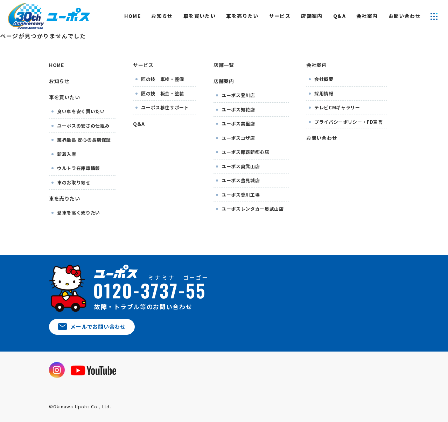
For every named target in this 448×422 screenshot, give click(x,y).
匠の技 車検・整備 (162, 79)
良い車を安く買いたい (81, 111)
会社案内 (367, 15)
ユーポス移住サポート (165, 107)
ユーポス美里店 (238, 123)
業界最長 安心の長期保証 (84, 139)
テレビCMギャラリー (337, 107)
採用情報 (324, 93)
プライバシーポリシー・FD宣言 (348, 121)
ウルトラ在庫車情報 (78, 168)
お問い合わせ (404, 15)
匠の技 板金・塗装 (162, 93)
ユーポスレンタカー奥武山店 (253, 208)
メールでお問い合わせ (92, 326)
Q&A (339, 15)
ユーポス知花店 (238, 109)
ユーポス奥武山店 (241, 166)
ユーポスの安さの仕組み (83, 125)
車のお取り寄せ (74, 182)
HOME (132, 15)
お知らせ (162, 15)
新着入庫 (66, 154)
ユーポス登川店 (238, 95)
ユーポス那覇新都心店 (246, 152)
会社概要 (324, 79)
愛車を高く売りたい (78, 212)
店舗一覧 (224, 64)
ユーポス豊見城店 (241, 180)
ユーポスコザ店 (238, 138)
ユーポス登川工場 (241, 194)
